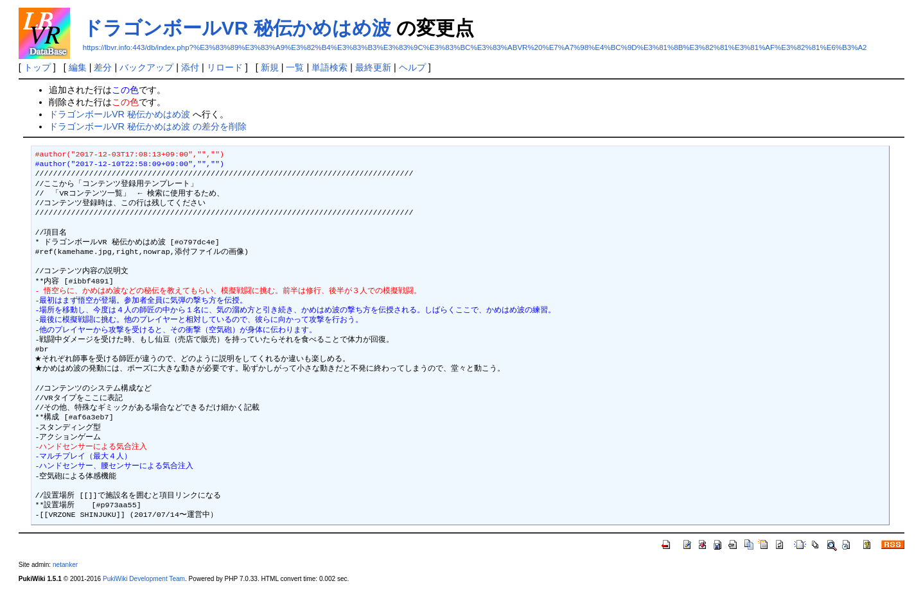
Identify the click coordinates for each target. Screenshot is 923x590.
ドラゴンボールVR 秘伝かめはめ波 (237, 27)
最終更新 (373, 67)
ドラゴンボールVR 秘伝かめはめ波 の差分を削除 (148, 126)
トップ (37, 67)
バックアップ (146, 67)
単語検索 (329, 67)
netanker (65, 564)
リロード (225, 67)
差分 (103, 67)
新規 (270, 67)
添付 (190, 67)
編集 (78, 67)
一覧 (295, 67)
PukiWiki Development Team (144, 578)
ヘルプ (412, 67)
